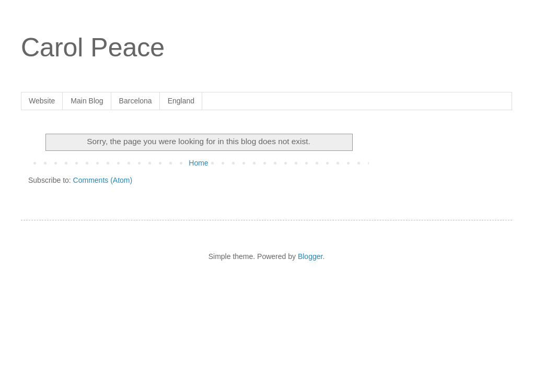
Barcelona (135, 101)
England (181, 101)
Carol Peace (93, 47)
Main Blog (87, 101)
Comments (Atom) (103, 180)
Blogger (310, 256)
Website (42, 101)
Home (198, 163)
